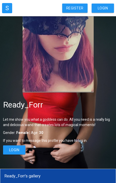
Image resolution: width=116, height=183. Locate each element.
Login (103, 8)
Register (75, 8)
